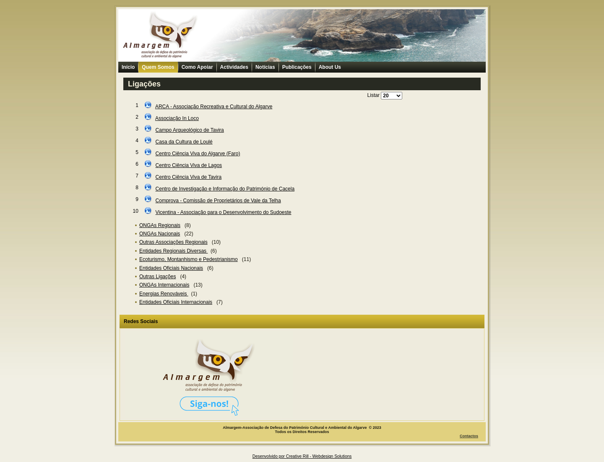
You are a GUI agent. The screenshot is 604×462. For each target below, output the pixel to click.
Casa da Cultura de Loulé (184, 142)
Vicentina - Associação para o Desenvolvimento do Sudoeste (224, 212)
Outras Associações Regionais (173, 242)
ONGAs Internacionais (164, 285)
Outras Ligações (157, 276)
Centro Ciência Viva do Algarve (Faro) (198, 154)
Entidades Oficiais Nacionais (171, 268)
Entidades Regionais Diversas (173, 251)
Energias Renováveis (163, 294)
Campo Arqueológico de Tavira (190, 130)
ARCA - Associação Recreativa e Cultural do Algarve (213, 107)
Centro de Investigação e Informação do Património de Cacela (225, 189)
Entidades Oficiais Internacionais (175, 302)
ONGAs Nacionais (159, 234)
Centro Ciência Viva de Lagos (189, 165)
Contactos (469, 436)
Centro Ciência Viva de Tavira (189, 177)
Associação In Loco (177, 118)
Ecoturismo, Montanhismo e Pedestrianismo (188, 259)
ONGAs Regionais (159, 225)
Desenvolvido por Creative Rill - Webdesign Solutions (302, 456)
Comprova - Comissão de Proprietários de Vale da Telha (218, 201)
